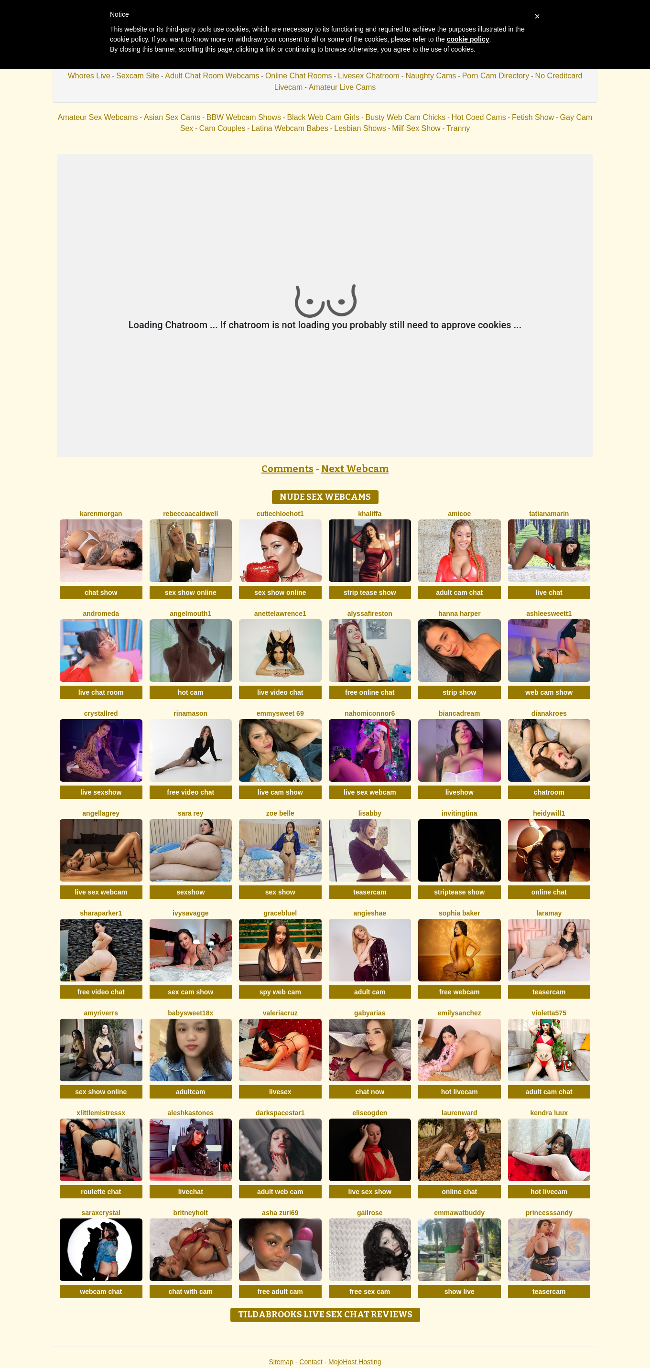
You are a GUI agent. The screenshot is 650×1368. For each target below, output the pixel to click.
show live (459, 1291)
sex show (280, 892)
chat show (101, 592)
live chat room (101, 692)
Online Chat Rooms (298, 76)
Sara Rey (191, 813)
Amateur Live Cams (342, 87)
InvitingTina (459, 813)
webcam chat (101, 1291)
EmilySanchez (459, 1013)
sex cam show (190, 992)
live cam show (280, 792)
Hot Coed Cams (479, 117)
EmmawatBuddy (459, 1213)
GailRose (370, 1213)
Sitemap (281, 1362)
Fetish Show (533, 117)
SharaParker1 (101, 913)
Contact (310, 1362)
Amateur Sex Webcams (98, 117)
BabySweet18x (190, 1013)
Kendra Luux (549, 1113)
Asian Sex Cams (172, 117)
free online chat (369, 692)
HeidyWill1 (549, 813)
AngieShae (370, 913)
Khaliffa (369, 513)
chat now (369, 1092)
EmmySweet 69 (280, 713)
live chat (549, 592)
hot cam (191, 692)
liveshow (459, 792)
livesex (280, 1092)
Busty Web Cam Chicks (406, 117)
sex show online (191, 592)
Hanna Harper (459, 613)
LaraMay (549, 913)
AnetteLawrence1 (280, 613)
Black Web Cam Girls (323, 117)
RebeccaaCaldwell (190, 513)
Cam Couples (222, 128)
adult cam (369, 992)
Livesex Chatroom (369, 76)
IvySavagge (191, 913)
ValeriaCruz (280, 1013)
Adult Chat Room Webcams (212, 76)
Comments (287, 468)
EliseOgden (369, 1113)
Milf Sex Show (416, 128)
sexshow (190, 892)
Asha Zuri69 (280, 1213)
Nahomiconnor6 (370, 713)
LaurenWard (459, 1113)
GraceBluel (280, 913)
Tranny (458, 128)
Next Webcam (355, 468)
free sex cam (369, 1291)
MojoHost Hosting (354, 1362)
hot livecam (459, 1092)
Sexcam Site (137, 76)
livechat (190, 1192)
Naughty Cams (430, 76)
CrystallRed (101, 713)
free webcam (459, 992)
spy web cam (280, 992)
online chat (549, 892)
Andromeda (101, 613)
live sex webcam (370, 792)
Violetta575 (549, 1013)
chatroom (549, 792)
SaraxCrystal (100, 1213)
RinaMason (190, 713)
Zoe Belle (280, 813)
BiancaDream (459, 713)
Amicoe (459, 513)
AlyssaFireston (369, 613)
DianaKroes (549, 713)
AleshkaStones (191, 1113)
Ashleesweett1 (549, 613)
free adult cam (280, 1291)
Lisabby (369, 813)
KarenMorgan (101, 513)
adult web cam (280, 1192)
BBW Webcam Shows (243, 117)
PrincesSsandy (549, 1213)
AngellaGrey (100, 813)
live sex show (369, 1192)
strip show (459, 692)
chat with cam (190, 1291)
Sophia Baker (459, 913)
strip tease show (370, 592)
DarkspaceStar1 (280, 1113)
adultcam (190, 1092)
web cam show (549, 692)
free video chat (190, 792)
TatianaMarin (549, 513)
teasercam (369, 892)
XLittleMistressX (100, 1113)
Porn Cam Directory (495, 76)
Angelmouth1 (190, 613)
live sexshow (100, 792)
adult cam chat (459, 592)
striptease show (459, 892)
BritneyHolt (190, 1213)
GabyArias (369, 1013)
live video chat (280, 692)
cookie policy (468, 39)
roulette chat (101, 1192)
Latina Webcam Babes (289, 128)
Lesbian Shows (360, 128)
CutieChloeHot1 (280, 513)
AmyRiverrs (101, 1013)
